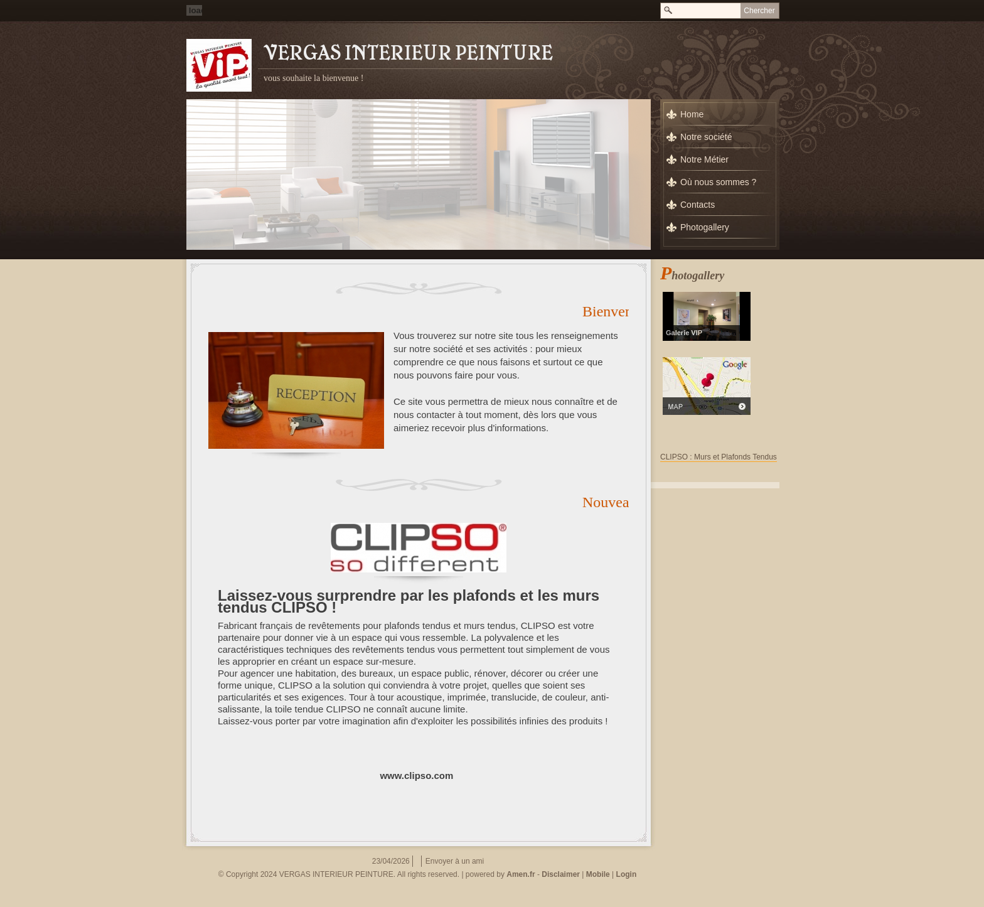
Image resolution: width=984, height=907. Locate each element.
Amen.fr (520, 874)
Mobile (598, 874)
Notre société (706, 137)
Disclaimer (561, 874)
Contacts (697, 205)
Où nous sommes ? (718, 182)
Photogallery (704, 227)
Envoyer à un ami (454, 861)
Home (691, 114)
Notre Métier (704, 159)
